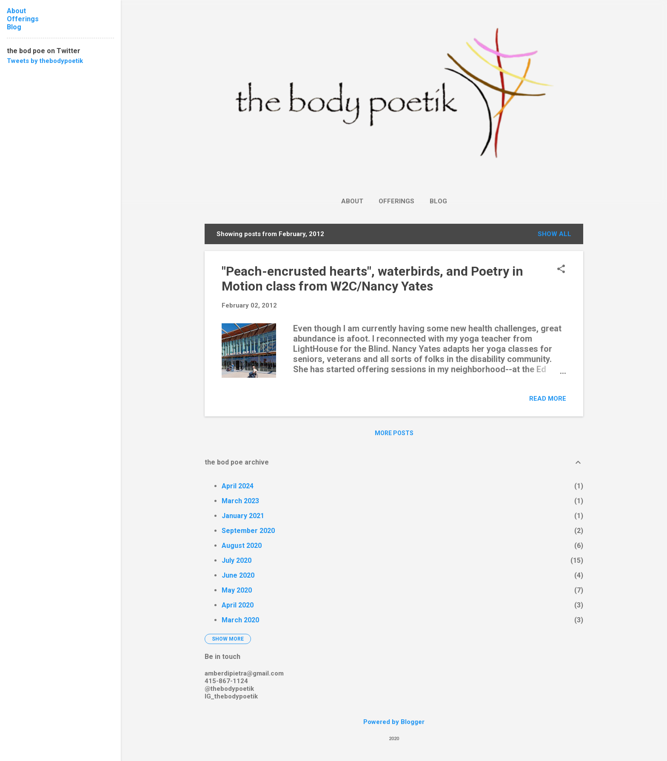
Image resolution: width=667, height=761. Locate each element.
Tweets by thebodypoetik (45, 61)
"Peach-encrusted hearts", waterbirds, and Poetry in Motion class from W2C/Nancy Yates (372, 279)
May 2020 (237, 590)
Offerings (396, 201)
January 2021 (243, 516)
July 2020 (236, 560)
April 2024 (238, 486)
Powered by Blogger (394, 722)
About (352, 201)
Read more (547, 398)
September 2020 (248, 531)
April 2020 (238, 605)
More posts (394, 433)
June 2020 (238, 575)
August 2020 (242, 546)
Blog (438, 201)
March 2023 (240, 501)
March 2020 (240, 620)
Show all (554, 234)
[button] (561, 270)
